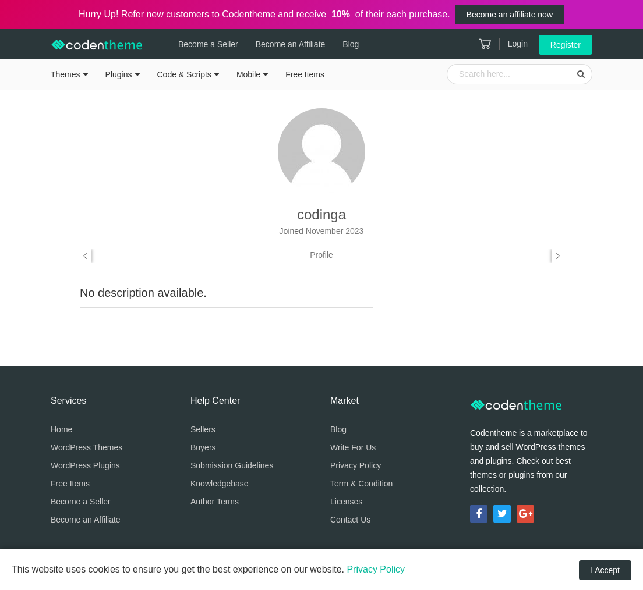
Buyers (203, 447)
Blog (350, 44)
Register (565, 44)
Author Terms (214, 501)
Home (61, 429)
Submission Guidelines (231, 465)
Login (518, 43)
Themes (65, 74)
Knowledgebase (219, 483)
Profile (321, 255)
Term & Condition (361, 483)
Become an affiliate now (510, 14)
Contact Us (350, 519)
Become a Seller (208, 44)
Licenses (346, 501)
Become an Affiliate (291, 44)
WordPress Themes (86, 447)
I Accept (605, 570)
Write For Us (353, 447)
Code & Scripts (184, 74)
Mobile (248, 74)
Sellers (202, 429)
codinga (321, 214)
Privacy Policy (355, 465)
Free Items (304, 74)
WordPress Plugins (85, 465)
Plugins (118, 74)
